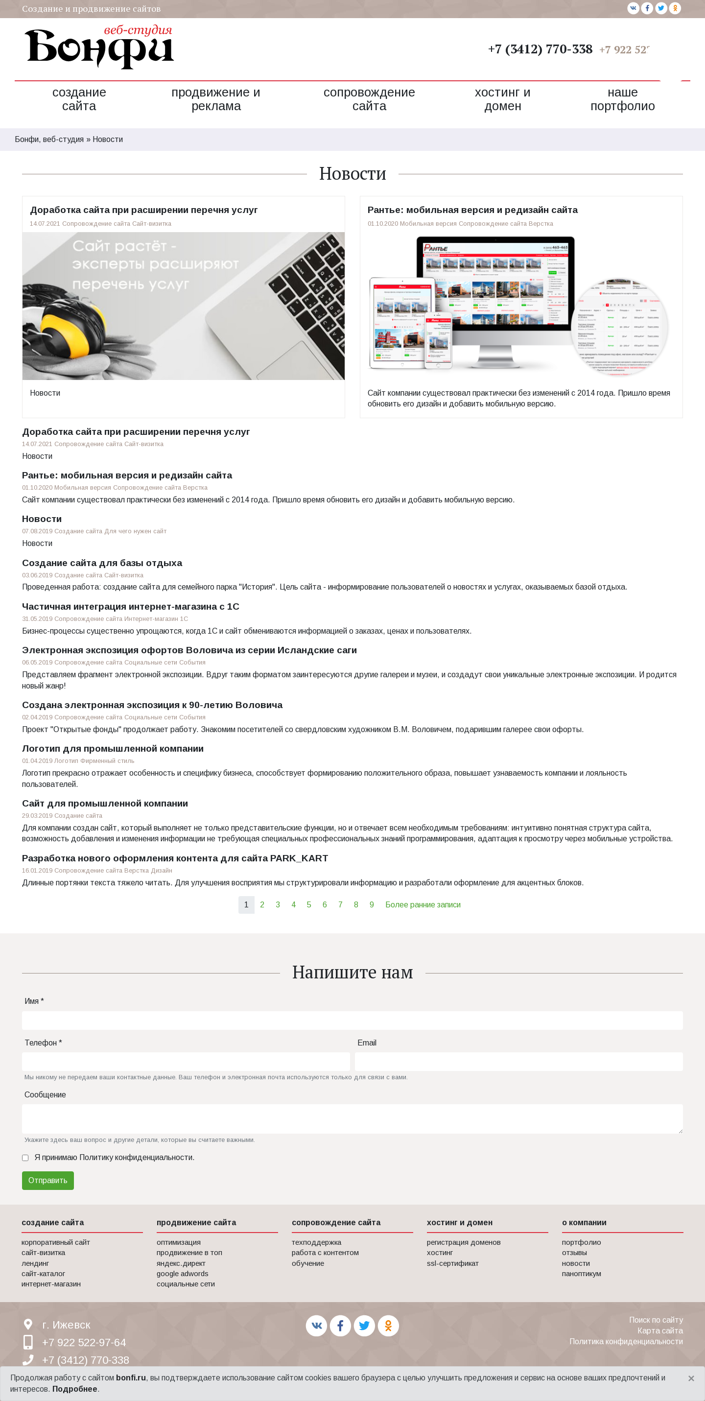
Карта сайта (660, 1331)
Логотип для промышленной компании (113, 748)
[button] (670, 58)
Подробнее (74, 1389)
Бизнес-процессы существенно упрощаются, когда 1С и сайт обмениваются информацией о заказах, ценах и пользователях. (247, 631)
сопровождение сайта (336, 1222)
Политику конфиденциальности (135, 1157)
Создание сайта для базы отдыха (102, 563)
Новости (45, 393)
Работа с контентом (325, 1252)
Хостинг (440, 1252)
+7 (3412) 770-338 (540, 48)
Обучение (308, 1263)
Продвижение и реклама (215, 99)
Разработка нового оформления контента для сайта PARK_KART (175, 858)
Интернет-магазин (151, 618)
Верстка (541, 223)
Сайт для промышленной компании (105, 803)
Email (366, 1043)
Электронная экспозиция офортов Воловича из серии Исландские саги (189, 650)
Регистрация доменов (464, 1242)
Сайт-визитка (151, 223)
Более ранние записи (423, 905)
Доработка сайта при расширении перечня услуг (144, 210)
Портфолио (581, 1242)
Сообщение (45, 1095)
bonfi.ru (131, 1378)
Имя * (34, 1001)
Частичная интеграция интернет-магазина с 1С (130, 606)
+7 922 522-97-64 (641, 49)
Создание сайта (79, 99)
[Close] (691, 1378)
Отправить (48, 1180)
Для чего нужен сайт (135, 531)
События (192, 662)
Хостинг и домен (503, 99)
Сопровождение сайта (369, 99)
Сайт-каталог (43, 1273)
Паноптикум (581, 1273)
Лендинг (35, 1263)
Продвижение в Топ (189, 1252)
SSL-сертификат (453, 1263)
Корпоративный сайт (56, 1242)
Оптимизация (179, 1242)
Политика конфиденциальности (626, 1341)
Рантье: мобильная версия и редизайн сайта (473, 210)
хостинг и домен (460, 1222)
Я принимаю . (114, 1157)
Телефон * (43, 1043)
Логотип (66, 760)
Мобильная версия (428, 223)
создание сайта (53, 1222)
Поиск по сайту (656, 1320)
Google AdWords (183, 1273)
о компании (584, 1222)
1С (184, 618)
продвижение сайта (196, 1222)
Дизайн (161, 870)
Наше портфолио (622, 99)
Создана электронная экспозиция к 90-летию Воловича (152, 705)
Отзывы (574, 1252)
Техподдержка (316, 1242)
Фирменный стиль (107, 760)
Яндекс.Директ (181, 1263)
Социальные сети (150, 662)
